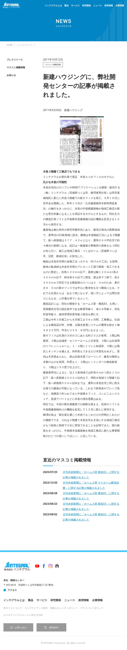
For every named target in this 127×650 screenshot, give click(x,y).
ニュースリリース (25, 44)
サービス (75, 5)
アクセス (12, 590)
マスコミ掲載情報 (16, 67)
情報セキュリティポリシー (64, 608)
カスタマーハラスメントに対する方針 (23, 614)
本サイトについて (12, 608)
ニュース (97, 5)
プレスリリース (15, 59)
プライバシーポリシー (92, 608)
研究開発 (86, 5)
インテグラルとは (53, 5)
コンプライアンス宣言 (36, 608)
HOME (10, 44)
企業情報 (119, 5)
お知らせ (11, 75)
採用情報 (108, 5)
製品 (66, 5)
